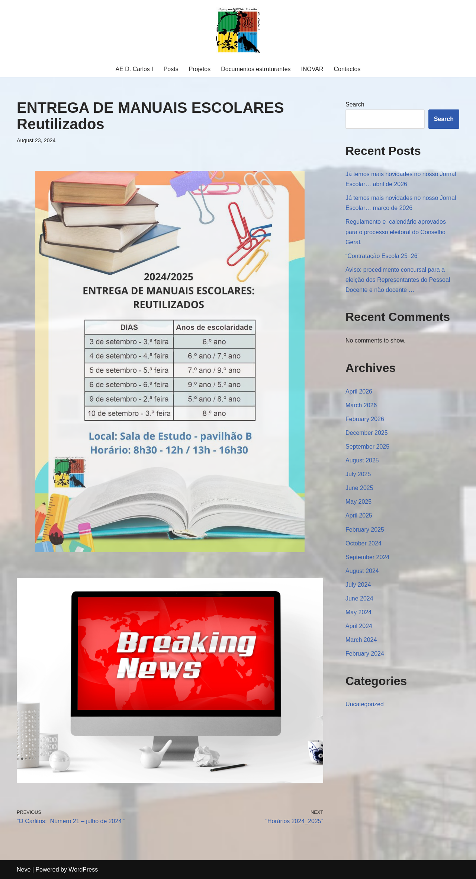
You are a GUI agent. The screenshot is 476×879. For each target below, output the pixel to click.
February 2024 (364, 655)
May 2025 (358, 502)
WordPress (83, 869)
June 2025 (359, 488)
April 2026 (358, 392)
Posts (170, 69)
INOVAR (312, 69)
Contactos (347, 69)
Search (354, 104)
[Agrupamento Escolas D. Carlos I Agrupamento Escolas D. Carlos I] (238, 30)
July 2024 (358, 585)
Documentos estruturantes (256, 69)
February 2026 (364, 419)
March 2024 (361, 641)
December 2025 (366, 433)
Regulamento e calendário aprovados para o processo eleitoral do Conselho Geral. (395, 232)
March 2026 (361, 405)
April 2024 (358, 627)
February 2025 (364, 530)
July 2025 (358, 475)
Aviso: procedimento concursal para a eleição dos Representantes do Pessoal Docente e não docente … (397, 280)
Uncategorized (364, 705)
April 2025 (358, 516)
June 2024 (359, 599)
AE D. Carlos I (134, 69)
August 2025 (362, 461)
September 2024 (367, 558)
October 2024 (363, 544)
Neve (23, 869)
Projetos (199, 69)
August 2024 (362, 572)
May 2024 (358, 613)
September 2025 (367, 447)
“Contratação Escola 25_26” (382, 256)
